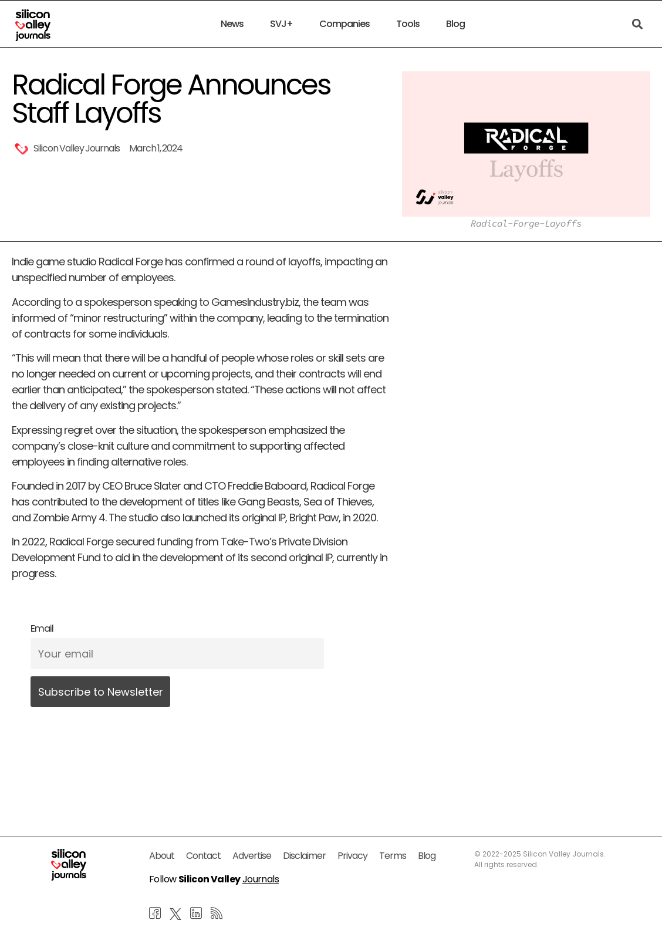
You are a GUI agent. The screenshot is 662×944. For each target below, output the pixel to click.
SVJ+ (281, 24)
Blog (455, 24)
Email (42, 628)
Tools (408, 24)
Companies (344, 24)
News (232, 24)
